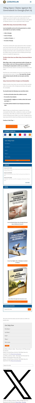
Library (6, 165)
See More (27, 182)
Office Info (13, 354)
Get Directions (18, 354)
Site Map (24, 402)
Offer (6, 187)
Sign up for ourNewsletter (11, 126)
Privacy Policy (18, 402)
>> (14, 120)
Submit (17, 160)
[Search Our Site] (15, 309)
